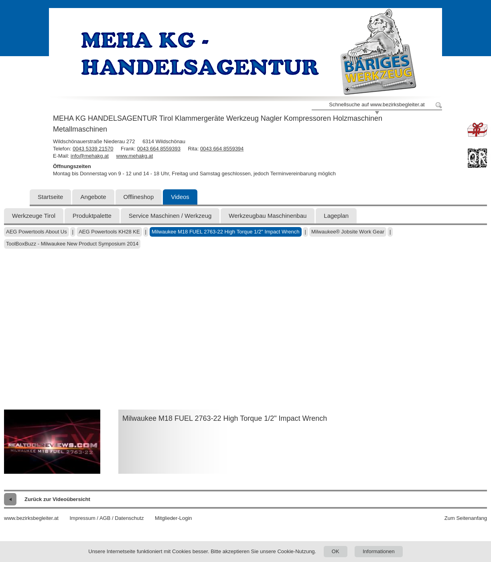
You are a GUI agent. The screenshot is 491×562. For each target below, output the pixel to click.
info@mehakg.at (90, 156)
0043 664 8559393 (158, 149)
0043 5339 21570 (93, 149)
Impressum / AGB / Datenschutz (106, 518)
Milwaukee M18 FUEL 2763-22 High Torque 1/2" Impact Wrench (226, 232)
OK (335, 551)
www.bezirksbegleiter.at (31, 518)
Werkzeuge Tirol (33, 215)
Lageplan (336, 215)
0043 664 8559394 (221, 149)
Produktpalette (92, 215)
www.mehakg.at (134, 156)
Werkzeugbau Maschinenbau (267, 215)
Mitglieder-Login (173, 518)
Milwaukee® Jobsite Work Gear (347, 232)
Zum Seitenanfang (465, 518)
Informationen (379, 551)
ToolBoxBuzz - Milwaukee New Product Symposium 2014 (72, 244)
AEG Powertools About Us (36, 232)
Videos (180, 196)
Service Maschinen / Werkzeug (170, 215)
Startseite (50, 196)
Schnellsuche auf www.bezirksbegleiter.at (376, 104)
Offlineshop (139, 196)
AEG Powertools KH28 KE (109, 232)
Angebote (93, 196)
